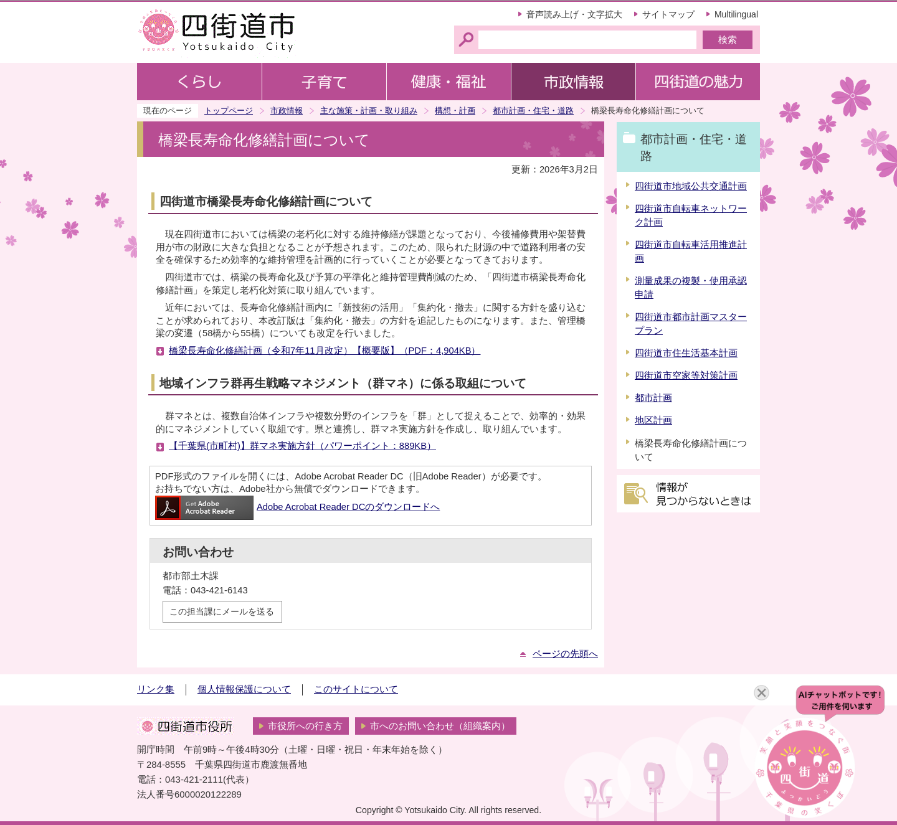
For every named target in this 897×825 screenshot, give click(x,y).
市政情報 (286, 110)
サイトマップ (668, 14)
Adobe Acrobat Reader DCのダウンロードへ (297, 507)
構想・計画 (455, 110)
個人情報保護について (244, 689)
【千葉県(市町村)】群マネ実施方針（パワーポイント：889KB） (302, 446)
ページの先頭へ (565, 654)
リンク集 (155, 689)
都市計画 (653, 398)
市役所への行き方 (305, 726)
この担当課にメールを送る (221, 611)
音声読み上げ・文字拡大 (574, 14)
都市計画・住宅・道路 (533, 110)
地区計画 (653, 420)
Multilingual (736, 14)
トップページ (228, 110)
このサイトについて (356, 689)
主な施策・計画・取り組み (368, 110)
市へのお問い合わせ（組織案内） (440, 726)
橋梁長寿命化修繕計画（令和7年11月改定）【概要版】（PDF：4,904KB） (324, 351)
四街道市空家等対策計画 (686, 375)
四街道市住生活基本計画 (686, 353)
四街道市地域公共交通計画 (691, 186)
